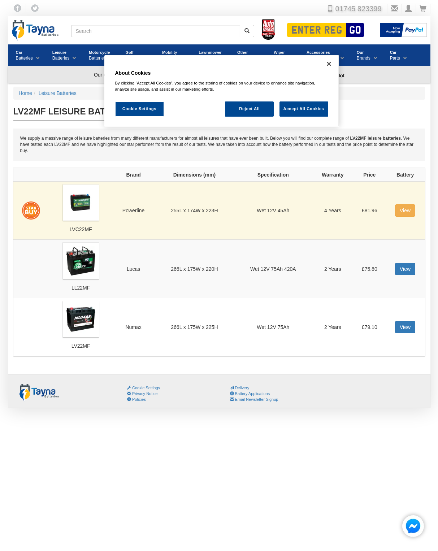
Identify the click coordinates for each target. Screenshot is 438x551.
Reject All (249, 109)
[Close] (329, 64)
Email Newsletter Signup (254, 399)
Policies (136, 399)
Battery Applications (250, 393)
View (405, 210)
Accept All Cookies (303, 109)
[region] (221, 91)
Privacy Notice (142, 393)
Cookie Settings (146, 388)
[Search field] (155, 31)
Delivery (240, 388)
